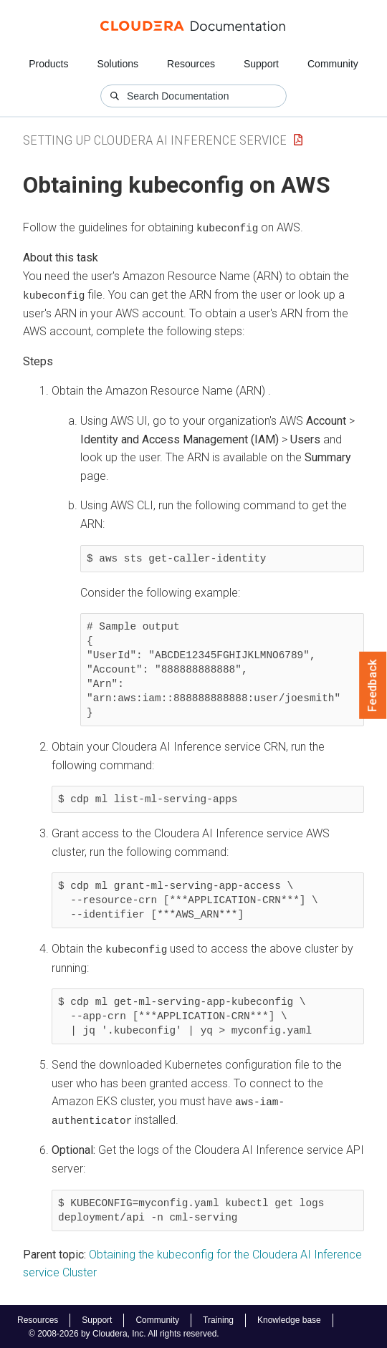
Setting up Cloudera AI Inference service (155, 140)
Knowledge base (289, 1319)
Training (218, 1319)
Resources (191, 63)
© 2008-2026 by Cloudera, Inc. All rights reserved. (124, 1332)
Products (48, 63)
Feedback (373, 685)
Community (332, 63)
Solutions (117, 63)
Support (261, 63)
